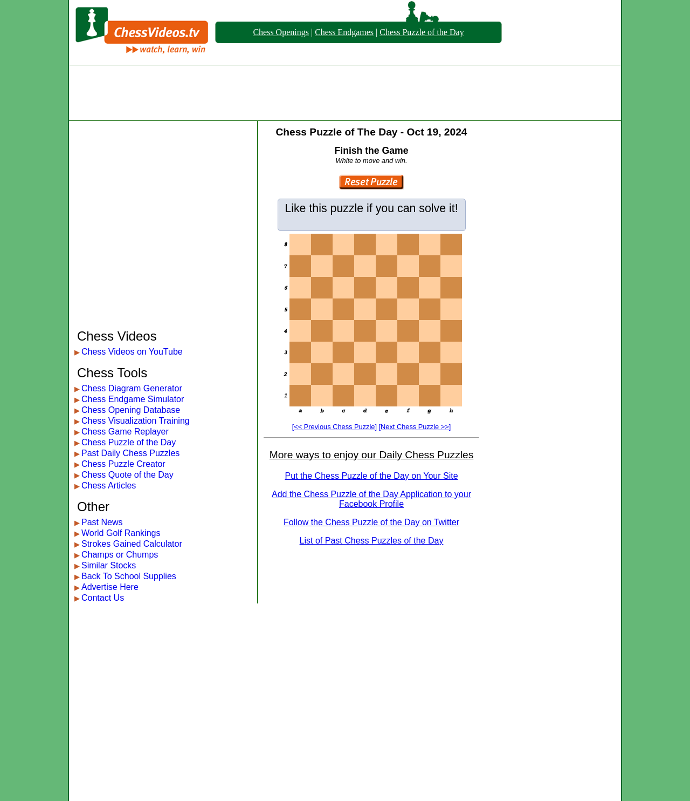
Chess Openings (281, 32)
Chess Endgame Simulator (132, 399)
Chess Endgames (344, 32)
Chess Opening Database (130, 410)
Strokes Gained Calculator (131, 543)
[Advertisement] (345, 93)
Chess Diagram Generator (131, 388)
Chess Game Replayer (125, 431)
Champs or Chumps (119, 554)
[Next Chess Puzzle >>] (415, 427)
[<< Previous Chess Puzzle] (334, 427)
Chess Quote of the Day (127, 474)
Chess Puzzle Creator (123, 464)
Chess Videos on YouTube (132, 351)
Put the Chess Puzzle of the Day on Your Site (371, 475)
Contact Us (102, 597)
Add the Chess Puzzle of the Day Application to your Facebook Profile (371, 499)
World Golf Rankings (120, 533)
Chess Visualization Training (135, 420)
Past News (101, 522)
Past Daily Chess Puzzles (130, 453)
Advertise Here (110, 587)
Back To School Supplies (128, 576)
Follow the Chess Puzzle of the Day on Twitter (371, 522)
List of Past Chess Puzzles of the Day (372, 540)
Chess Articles (108, 485)
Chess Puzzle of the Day (422, 32)
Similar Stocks (108, 565)
